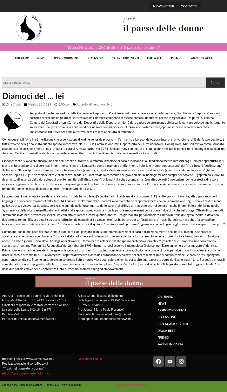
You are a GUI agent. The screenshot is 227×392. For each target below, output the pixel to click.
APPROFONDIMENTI (66, 58)
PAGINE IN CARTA (201, 58)
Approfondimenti (88, 104)
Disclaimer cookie (90, 358)
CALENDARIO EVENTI (125, 58)
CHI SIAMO (22, 58)
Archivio (106, 104)
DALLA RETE (155, 58)
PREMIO (176, 58)
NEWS (41, 58)
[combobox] (104, 82)
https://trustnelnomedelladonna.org (27, 373)
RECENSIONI (96, 58)
